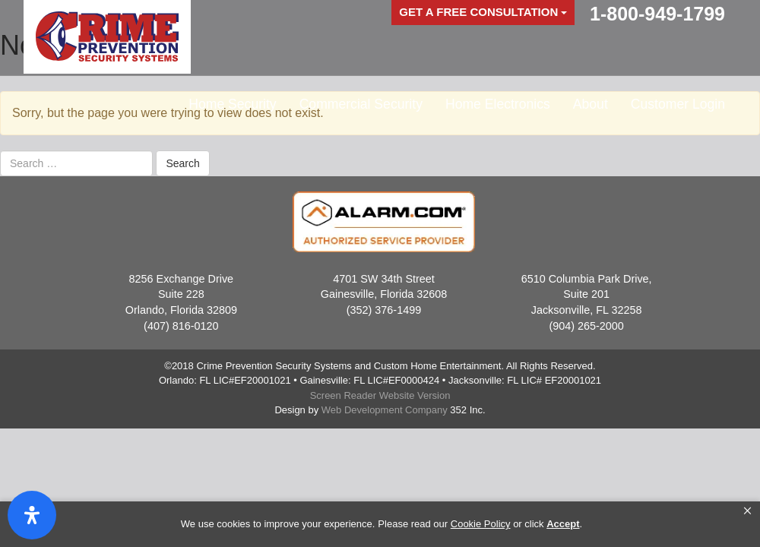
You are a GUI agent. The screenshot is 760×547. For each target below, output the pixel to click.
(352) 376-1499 (384, 310)
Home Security (232, 104)
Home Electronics (497, 104)
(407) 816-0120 (181, 326)
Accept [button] (562, 524)
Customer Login (678, 104)
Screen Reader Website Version (380, 395)
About (590, 104)
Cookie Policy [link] (481, 524)
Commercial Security (361, 104)
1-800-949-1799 (657, 13)
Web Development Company (384, 410)
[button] (747, 511)
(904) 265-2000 (586, 326)
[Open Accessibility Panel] (32, 515)
